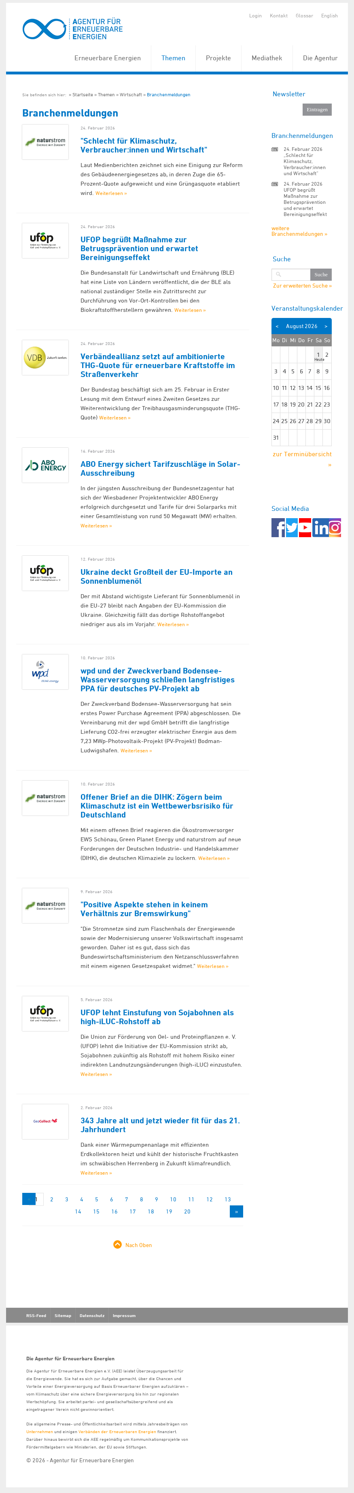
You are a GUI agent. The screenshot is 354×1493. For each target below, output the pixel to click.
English (329, 15)
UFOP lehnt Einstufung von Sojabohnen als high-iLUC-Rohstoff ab (157, 1017)
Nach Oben (138, 1244)
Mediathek (267, 58)
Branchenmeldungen (169, 94)
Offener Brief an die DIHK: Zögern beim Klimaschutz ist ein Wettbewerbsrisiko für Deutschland (157, 806)
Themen (173, 58)
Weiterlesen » (111, 193)
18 (151, 1211)
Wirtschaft (131, 94)
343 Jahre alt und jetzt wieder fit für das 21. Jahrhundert (160, 1125)
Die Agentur (320, 58)
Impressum (124, 1315)
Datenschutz (92, 1315)
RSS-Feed (36, 1315)
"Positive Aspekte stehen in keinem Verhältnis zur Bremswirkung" (144, 909)
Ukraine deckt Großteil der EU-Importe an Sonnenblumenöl (157, 576)
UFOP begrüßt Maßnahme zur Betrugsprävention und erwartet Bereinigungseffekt (139, 248)
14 (78, 1211)
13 (228, 1199)
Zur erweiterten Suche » (302, 285)
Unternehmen (39, 1431)
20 (187, 1211)
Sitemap (63, 1315)
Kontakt (279, 15)
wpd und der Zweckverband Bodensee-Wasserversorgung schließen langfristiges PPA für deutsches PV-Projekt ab (158, 679)
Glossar (304, 15)
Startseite (82, 94)
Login (255, 15)
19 (169, 1211)
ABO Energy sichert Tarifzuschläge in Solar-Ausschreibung (160, 468)
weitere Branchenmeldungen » (299, 230)
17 (132, 1211)
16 (114, 1211)
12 (209, 1199)
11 (191, 1199)
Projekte (218, 58)
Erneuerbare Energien (107, 58)
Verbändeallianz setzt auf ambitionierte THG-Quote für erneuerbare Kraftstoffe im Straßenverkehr (158, 365)
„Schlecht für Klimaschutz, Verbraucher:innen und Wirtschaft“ (305, 164)
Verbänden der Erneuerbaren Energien (117, 1431)
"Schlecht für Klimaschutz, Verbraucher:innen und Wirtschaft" (144, 145)
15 (96, 1211)
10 (173, 1199)
